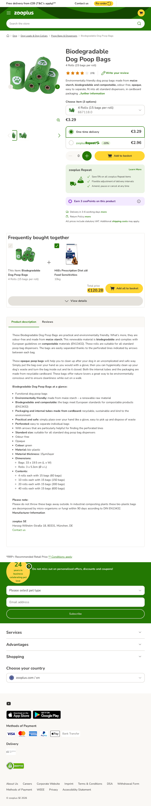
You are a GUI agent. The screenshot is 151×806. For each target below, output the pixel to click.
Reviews (47, 322)
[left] (10, 86)
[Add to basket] (120, 156)
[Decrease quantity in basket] (70, 156)
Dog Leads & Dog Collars (34, 35)
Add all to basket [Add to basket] (126, 289)
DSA (110, 784)
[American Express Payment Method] (33, 734)
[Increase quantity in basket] (87, 156)
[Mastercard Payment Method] (22, 734)
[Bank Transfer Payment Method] (70, 734)
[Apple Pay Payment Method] (55, 734)
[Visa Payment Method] (11, 734)
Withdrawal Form (128, 784)
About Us (12, 784)
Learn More (135, 169)
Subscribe (75, 614)
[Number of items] (79, 156)
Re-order (104, 3)
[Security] (15, 766)
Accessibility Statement (77, 790)
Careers (27, 784)
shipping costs (120, 221)
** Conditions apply (60, 557)
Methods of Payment (19, 790)
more (104, 211)
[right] (57, 86)
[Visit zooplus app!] (18, 718)
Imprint (68, 784)
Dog (15, 35)
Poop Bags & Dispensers (64, 35)
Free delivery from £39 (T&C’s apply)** (31, 3)
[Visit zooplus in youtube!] (8, 703)
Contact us (81, 3)
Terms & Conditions (90, 784)
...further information (92, 93)
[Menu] (9, 13)
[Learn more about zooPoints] (138, 201)
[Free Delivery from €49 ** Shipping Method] (11, 752)
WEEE (40, 790)
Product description (23, 322)
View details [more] (75, 301)
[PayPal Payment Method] (44, 734)
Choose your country (25, 668)
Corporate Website (48, 784)
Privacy (53, 790)
